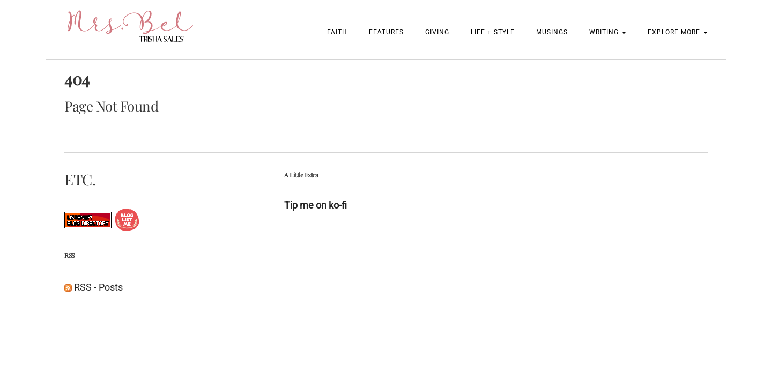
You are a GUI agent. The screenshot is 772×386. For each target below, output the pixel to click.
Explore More (678, 32)
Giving (437, 32)
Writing (607, 32)
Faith (337, 32)
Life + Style (493, 32)
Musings (552, 32)
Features (386, 32)
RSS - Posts (93, 287)
